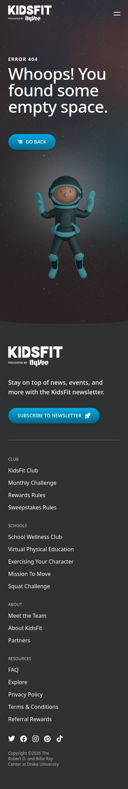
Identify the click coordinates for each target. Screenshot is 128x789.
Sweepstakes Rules (32, 507)
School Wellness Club (35, 537)
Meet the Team (27, 615)
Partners (19, 640)
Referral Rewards (30, 719)
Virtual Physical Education (41, 549)
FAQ (13, 670)
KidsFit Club (23, 470)
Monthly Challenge (32, 482)
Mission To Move (29, 574)
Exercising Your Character (41, 561)
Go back (31, 141)
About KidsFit (25, 628)
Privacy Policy (25, 694)
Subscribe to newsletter (53, 415)
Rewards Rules (26, 495)
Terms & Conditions (33, 707)
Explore (17, 682)
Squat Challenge (29, 586)
